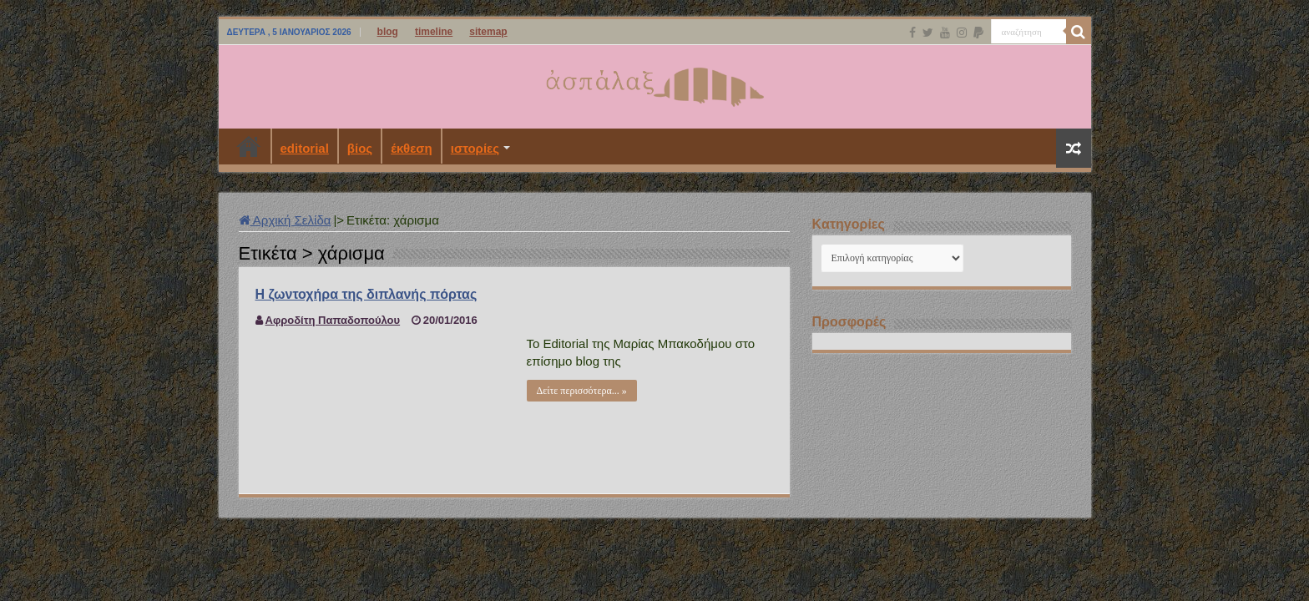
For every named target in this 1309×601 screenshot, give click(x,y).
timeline (433, 32)
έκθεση (411, 148)
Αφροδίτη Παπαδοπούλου (333, 320)
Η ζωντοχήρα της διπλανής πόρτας (366, 294)
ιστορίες (475, 148)
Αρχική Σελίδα (285, 220)
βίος (359, 148)
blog (387, 32)
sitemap (488, 32)
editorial (304, 148)
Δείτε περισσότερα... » (582, 390)
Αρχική (248, 146)
